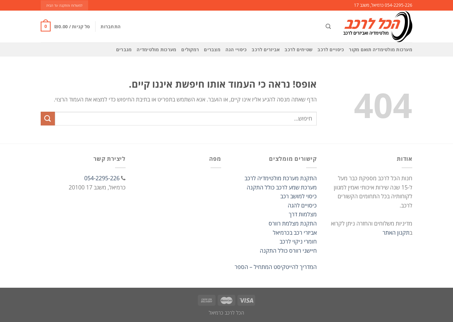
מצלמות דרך (303, 214)
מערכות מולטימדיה (156, 49)
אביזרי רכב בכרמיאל (295, 232)
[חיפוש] (328, 26)
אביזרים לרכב (266, 49)
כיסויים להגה (302, 205)
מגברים (124, 49)
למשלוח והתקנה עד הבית (64, 5)
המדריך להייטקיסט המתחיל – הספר (276, 267)
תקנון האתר (396, 232)
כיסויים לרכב (330, 49)
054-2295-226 (102, 178)
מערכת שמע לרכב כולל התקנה (282, 187)
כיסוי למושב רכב (298, 196)
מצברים (212, 49)
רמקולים (190, 49)
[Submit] (48, 118)
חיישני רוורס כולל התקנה (288, 250)
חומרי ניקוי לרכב (298, 241)
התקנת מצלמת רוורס (293, 223)
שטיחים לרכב (298, 49)
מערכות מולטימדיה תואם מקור (380, 49)
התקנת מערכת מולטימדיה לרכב (281, 178)
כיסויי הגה (236, 49)
